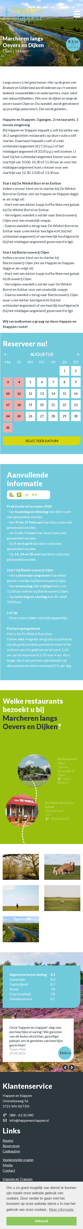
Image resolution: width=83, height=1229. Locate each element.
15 (69, 393)
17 (12, 405)
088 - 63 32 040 (21, 1115)
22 (69, 405)
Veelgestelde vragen (18, 1160)
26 (35, 416)
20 (46, 405)
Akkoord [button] (41, 1221)
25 (23, 416)
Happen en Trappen (18, 1179)
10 (12, 393)
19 (35, 405)
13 (46, 393)
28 (57, 416)
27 (46, 416)
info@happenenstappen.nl (29, 1120)
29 (69, 416)
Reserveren (11, 1146)
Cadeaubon (11, 1151)
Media (8, 1165)
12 (35, 393)
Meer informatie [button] (61, 1210)
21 (57, 405)
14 (57, 393)
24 (12, 416)
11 (23, 393)
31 (12, 428)
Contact (9, 1170)
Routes (8, 1140)
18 (23, 405)
